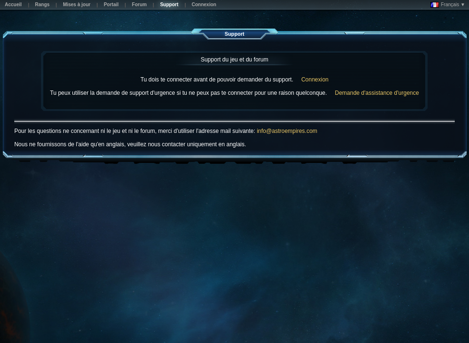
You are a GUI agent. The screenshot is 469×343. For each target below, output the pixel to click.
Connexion (315, 79)
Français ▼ (447, 5)
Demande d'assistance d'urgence (377, 93)
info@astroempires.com (287, 131)
